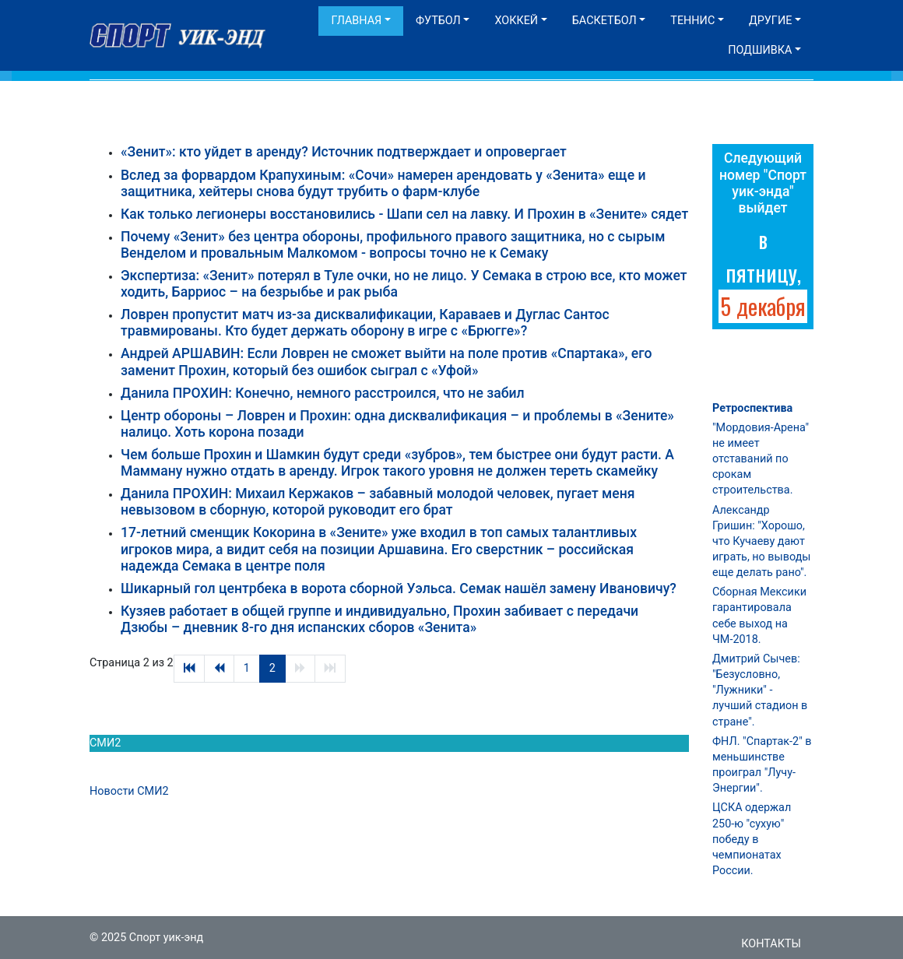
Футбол (438, 20)
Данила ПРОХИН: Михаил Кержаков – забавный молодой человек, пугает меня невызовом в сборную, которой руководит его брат (377, 502)
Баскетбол (604, 20)
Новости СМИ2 (129, 791)
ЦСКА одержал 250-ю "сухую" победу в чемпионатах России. (751, 839)
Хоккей (516, 20)
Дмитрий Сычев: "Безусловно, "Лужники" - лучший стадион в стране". (759, 690)
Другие (770, 20)
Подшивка (760, 50)
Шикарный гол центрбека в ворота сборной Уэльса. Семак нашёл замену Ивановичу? (398, 588)
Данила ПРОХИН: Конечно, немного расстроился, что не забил (323, 393)
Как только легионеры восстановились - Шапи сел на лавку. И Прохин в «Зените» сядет (404, 214)
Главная (356, 20)
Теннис (692, 20)
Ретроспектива (752, 408)
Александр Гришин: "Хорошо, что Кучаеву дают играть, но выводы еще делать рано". (761, 542)
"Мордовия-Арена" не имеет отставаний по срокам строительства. (760, 459)
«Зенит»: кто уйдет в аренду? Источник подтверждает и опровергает (344, 152)
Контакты (771, 943)
